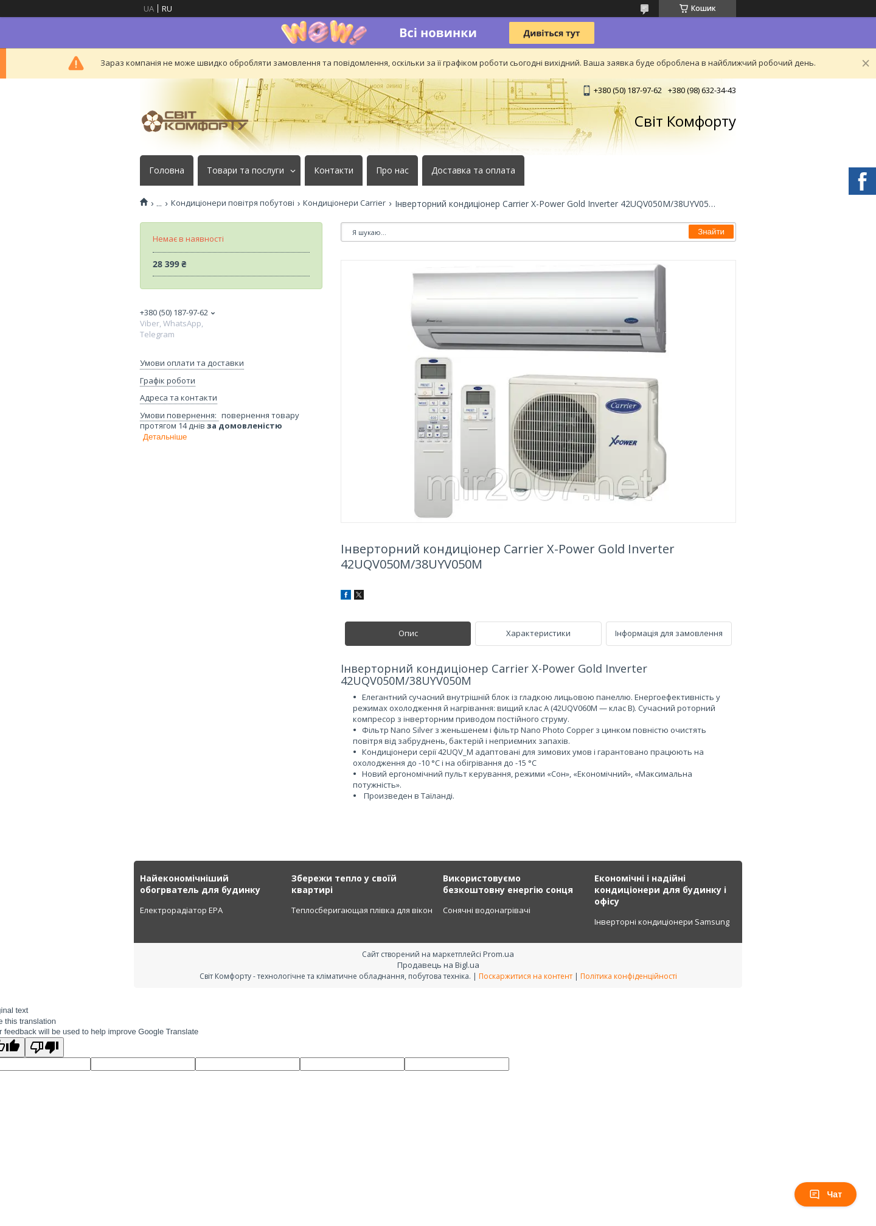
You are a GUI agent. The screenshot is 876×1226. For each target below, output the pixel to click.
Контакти (333, 170)
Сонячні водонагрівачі (486, 910)
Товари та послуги (245, 170)
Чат (825, 1194)
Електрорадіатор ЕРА (181, 910)
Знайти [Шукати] (711, 231)
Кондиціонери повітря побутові (232, 203)
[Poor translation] (44, 1047)
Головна (166, 170)
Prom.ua (498, 953)
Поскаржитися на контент (525, 976)
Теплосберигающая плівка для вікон (362, 910)
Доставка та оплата (473, 170)
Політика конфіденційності (628, 976)
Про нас (392, 170)
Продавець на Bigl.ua (438, 964)
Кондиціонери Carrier (344, 203)
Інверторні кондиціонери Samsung (661, 921)
